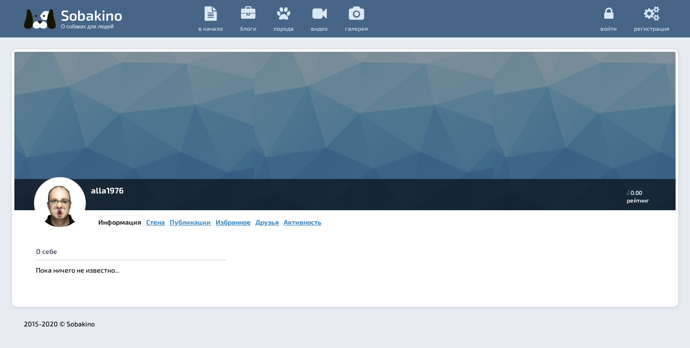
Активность (303, 222)
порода (284, 19)
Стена (155, 222)
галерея (356, 19)
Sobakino (91, 17)
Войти (608, 18)
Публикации (190, 222)
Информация (119, 222)
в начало (210, 19)
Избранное (233, 222)
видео (319, 19)
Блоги (248, 19)
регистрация (651, 18)
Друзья (267, 222)
